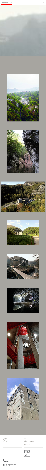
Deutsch (5, 443)
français (5, 441)
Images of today (28, 443)
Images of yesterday (29, 441)
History (26, 438)
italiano (5, 438)
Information (27, 444)
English (5, 440)
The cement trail (6, 2)
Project (26, 440)
